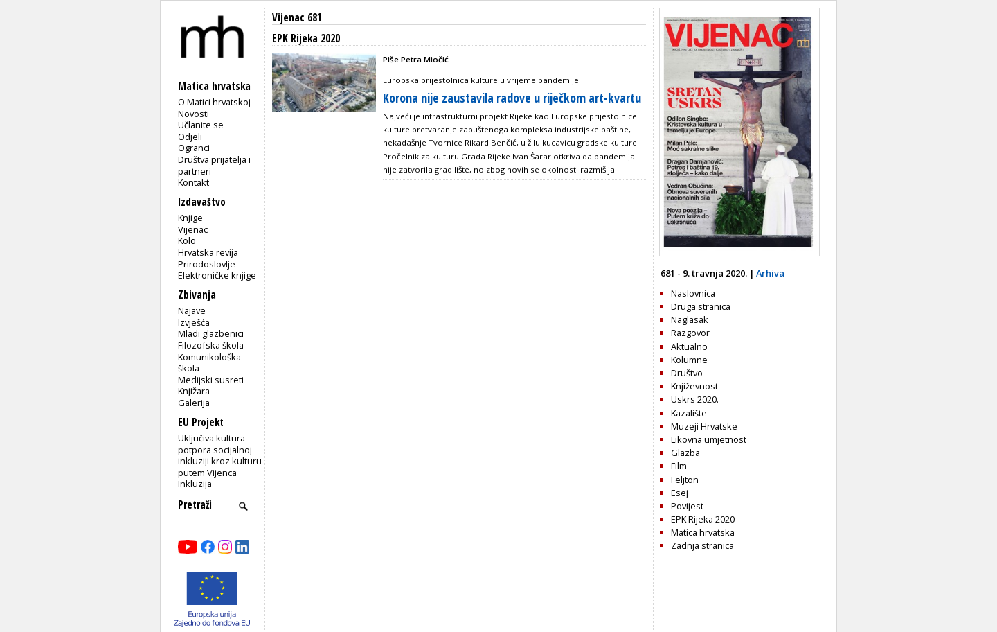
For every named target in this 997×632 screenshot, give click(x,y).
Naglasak (689, 319)
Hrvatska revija (208, 252)
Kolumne (689, 359)
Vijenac (193, 229)
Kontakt (193, 182)
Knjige (190, 217)
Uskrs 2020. (695, 399)
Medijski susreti (211, 380)
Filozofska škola (211, 345)
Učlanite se (201, 125)
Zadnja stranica (702, 545)
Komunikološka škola (209, 363)
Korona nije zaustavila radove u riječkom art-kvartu (512, 97)
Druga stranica (700, 306)
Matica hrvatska (703, 532)
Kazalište (689, 413)
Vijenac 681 (297, 17)
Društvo (687, 373)
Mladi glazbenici (211, 333)
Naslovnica (693, 293)
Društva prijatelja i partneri (214, 165)
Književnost (694, 386)
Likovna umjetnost (708, 439)
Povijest (687, 506)
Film (679, 465)
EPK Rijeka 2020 (703, 519)
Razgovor (690, 332)
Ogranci (194, 147)
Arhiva (770, 273)
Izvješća (194, 322)
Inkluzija (195, 483)
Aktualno (689, 346)
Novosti (193, 113)
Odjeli (190, 136)
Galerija (194, 402)
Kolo (187, 240)
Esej (679, 492)
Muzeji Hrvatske (704, 426)
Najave (192, 310)
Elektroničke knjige (217, 275)
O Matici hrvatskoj (214, 102)
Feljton (685, 479)
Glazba (685, 452)
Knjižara (194, 391)
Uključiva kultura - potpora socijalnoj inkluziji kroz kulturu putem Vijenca (220, 455)
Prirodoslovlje (206, 264)
